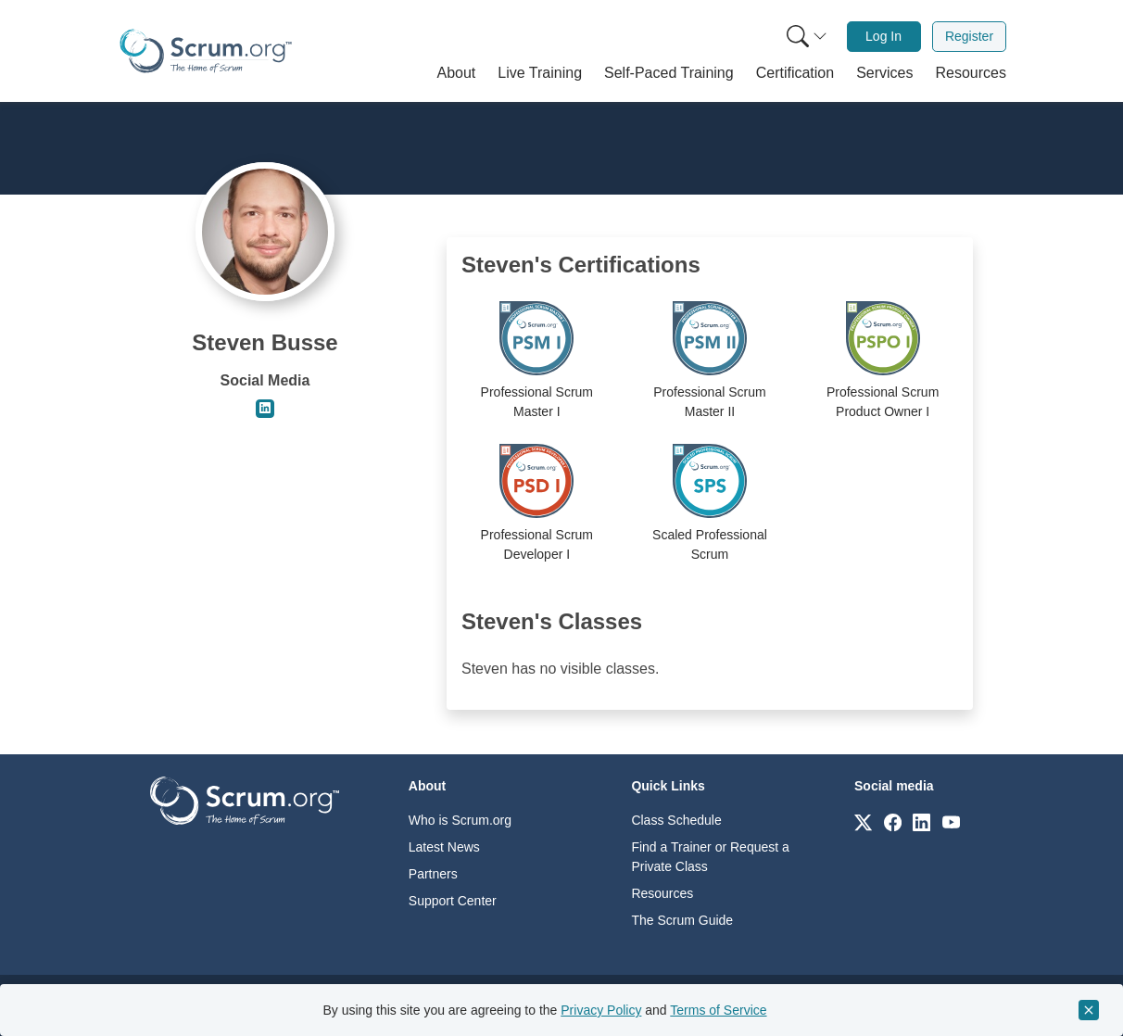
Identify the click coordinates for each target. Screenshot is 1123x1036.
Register (969, 36)
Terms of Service (718, 1010)
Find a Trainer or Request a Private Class (710, 857)
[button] (457, 73)
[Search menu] (807, 36)
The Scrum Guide (682, 920)
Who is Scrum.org (460, 820)
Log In (883, 36)
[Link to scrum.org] (863, 821)
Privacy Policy (601, 1010)
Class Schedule (676, 820)
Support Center (453, 900)
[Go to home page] (244, 799)
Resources (662, 893)
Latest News (444, 847)
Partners (433, 873)
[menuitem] (805, 36)
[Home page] (206, 51)
